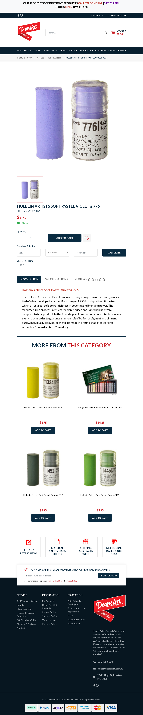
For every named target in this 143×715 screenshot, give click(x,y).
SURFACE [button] (73, 50)
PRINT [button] (63, 50)
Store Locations (25, 609)
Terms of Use (49, 620)
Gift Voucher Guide (26, 620)
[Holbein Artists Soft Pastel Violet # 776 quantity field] (32, 238)
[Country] (57, 253)
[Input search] (74, 32)
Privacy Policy (71, 581)
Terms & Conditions (55, 581)
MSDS (71, 615)
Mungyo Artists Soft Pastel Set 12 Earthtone (100, 407)
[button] (87, 238)
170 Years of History (27, 601)
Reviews (90, 279)
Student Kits (74, 623)
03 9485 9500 (105, 661)
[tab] (29, 279)
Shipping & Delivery (26, 624)
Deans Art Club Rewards (49, 607)
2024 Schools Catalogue (74, 603)
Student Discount (76, 619)
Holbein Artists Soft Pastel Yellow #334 (43, 407)
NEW (19, 50)
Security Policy (49, 616)
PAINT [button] (54, 50)
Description (29, 279)
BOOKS (27, 50)
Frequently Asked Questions (25, 614)
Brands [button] (122, 50)
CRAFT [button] (37, 50)
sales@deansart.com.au (110, 668)
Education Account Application (77, 610)
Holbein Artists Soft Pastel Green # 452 (43, 495)
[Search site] (106, 32)
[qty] (29, 253)
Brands (20, 605)
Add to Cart (64, 237)
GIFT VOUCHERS (98, 50)
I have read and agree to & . (50, 581)
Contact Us (22, 628)
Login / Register (117, 15)
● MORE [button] (111, 50)
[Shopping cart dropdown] (118, 33)
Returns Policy (49, 624)
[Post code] (86, 253)
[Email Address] (60, 575)
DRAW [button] (46, 50)
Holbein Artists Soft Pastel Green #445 (100, 495)
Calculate (114, 252)
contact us (96, 15)
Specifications (56, 279)
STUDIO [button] (83, 50)
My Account (48, 601)
